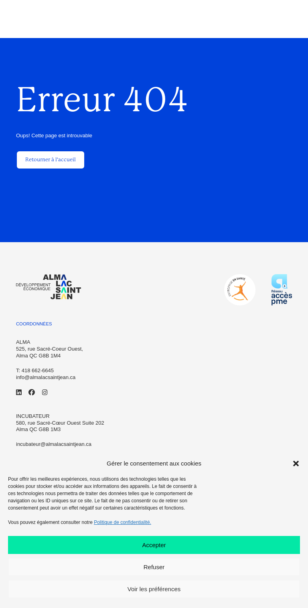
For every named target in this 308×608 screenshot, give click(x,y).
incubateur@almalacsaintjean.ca (53, 444)
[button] (296, 464)
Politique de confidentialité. (122, 522)
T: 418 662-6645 (35, 370)
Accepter (154, 545)
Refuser (154, 567)
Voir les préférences (154, 589)
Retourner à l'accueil (50, 160)
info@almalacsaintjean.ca (45, 377)
